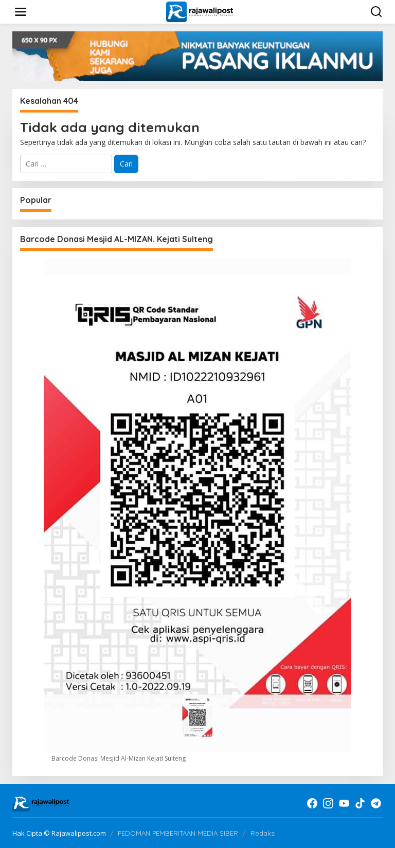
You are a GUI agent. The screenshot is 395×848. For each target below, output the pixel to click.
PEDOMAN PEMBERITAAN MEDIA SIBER (178, 833)
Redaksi (263, 833)
